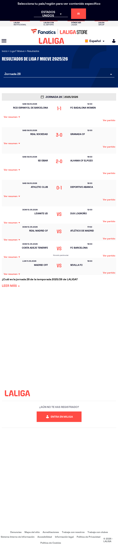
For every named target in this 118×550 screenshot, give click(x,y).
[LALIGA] (51, 41)
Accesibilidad (44, 537)
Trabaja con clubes (98, 532)
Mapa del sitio (32, 532)
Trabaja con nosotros (73, 532)
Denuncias (16, 532)
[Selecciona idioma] (95, 41)
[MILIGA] (113, 41)
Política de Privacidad (88, 537)
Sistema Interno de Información (17, 537)
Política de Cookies (50, 543)
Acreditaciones (51, 532)
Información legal (64, 537)
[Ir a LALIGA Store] (59, 31)
